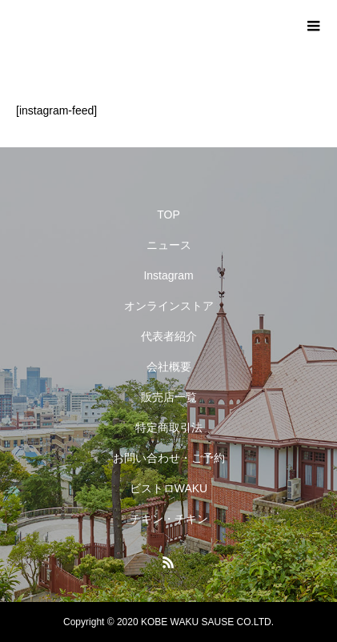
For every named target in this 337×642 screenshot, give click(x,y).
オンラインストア (169, 305)
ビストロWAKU (168, 488)
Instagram (168, 275)
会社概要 (168, 366)
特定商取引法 (169, 427)
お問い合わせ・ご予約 (169, 457)
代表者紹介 (169, 336)
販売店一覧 (169, 397)
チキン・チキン (169, 518)
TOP (168, 214)
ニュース (168, 245)
